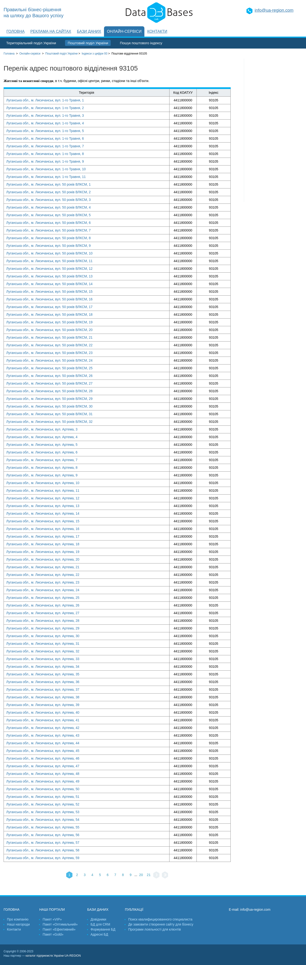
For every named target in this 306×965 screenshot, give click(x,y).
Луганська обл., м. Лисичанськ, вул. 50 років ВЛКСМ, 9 (48, 246)
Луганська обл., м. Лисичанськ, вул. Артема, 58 (42, 850)
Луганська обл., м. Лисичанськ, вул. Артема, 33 (42, 659)
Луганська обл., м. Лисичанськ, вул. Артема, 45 (42, 751)
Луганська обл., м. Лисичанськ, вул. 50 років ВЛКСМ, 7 (48, 230)
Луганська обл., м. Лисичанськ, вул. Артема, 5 (41, 445)
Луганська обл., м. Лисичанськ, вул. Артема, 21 (42, 567)
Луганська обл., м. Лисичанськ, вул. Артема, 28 (42, 621)
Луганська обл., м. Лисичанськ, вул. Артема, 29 (42, 628)
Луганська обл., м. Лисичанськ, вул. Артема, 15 (42, 521)
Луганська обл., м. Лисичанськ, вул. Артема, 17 (42, 536)
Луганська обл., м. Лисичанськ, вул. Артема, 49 (42, 781)
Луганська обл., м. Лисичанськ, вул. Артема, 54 (42, 820)
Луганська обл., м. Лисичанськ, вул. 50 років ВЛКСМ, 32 (49, 422)
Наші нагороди (18, 924)
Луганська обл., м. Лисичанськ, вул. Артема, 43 (42, 735)
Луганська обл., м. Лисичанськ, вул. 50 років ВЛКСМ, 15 (49, 291)
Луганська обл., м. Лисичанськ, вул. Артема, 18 (42, 544)
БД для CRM (100, 924)
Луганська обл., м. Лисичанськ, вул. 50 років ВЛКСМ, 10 (49, 253)
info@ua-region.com (274, 10)
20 (141, 875)
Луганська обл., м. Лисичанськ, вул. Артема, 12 (42, 498)
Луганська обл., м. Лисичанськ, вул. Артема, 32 (42, 651)
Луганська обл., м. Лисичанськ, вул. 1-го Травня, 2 (45, 108)
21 (149, 875)
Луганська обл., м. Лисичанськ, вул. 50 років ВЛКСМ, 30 (49, 406)
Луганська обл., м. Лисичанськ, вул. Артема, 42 (42, 728)
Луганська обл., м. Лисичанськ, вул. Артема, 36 (42, 682)
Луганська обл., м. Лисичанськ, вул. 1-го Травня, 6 (45, 138)
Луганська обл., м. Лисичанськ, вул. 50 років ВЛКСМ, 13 (49, 276)
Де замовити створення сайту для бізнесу (160, 924)
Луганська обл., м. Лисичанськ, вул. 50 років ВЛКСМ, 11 (49, 261)
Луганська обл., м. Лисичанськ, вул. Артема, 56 (42, 835)
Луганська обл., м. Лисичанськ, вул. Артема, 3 (41, 429)
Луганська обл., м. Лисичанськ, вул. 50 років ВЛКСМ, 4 (48, 207)
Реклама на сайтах (50, 31)
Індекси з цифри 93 (94, 53)
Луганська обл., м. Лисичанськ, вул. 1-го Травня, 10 (46, 169)
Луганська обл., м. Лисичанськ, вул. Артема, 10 (42, 483)
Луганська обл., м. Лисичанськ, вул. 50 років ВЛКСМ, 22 (49, 345)
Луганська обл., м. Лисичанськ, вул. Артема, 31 (42, 643)
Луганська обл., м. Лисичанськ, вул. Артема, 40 (42, 712)
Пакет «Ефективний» (59, 929)
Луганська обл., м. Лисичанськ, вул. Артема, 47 (42, 766)
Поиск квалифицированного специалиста (160, 919)
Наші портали (52, 909)
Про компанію (17, 919)
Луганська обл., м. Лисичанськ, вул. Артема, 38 (42, 697)
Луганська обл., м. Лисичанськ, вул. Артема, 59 (42, 858)
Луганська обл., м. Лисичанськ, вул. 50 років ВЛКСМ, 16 (49, 299)
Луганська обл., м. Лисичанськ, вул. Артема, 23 (42, 582)
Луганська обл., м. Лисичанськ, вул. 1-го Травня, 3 (45, 115)
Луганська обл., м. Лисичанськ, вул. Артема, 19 (42, 552)
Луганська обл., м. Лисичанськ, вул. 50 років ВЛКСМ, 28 (49, 391)
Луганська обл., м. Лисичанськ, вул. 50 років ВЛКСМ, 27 (49, 383)
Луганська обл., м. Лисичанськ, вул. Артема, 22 (42, 575)
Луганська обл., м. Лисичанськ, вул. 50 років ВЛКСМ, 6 (48, 223)
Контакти (157, 31)
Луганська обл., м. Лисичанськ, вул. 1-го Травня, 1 (45, 100)
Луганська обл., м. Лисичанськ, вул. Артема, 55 (42, 827)
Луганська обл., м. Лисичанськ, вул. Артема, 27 (42, 613)
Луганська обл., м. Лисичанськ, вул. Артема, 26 (42, 605)
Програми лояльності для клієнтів (154, 929)
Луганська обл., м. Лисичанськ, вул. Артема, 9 (41, 475)
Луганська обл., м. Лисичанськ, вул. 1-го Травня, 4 (45, 123)
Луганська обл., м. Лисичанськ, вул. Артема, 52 (42, 804)
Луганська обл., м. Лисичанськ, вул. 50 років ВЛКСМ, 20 (49, 330)
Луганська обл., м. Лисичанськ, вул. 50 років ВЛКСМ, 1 (48, 184)
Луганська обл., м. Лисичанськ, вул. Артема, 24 (42, 590)
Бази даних (89, 31)
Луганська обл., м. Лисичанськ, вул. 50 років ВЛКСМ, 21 (49, 337)
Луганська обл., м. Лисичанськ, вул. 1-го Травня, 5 (45, 131)
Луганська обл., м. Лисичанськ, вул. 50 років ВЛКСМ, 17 (49, 307)
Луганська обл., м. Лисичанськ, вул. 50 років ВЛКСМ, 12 (49, 268)
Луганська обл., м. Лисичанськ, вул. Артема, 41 (42, 720)
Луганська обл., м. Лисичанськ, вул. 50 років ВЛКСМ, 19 (49, 322)
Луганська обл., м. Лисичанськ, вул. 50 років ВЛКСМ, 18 (49, 314)
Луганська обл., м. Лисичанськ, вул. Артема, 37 (42, 689)
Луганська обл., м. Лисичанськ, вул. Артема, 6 (41, 452)
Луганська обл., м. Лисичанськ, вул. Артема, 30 (42, 636)
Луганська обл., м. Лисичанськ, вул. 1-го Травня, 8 (45, 154)
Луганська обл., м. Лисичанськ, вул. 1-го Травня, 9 (45, 161)
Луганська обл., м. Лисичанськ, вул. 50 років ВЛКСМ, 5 (48, 215)
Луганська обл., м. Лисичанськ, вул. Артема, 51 (42, 797)
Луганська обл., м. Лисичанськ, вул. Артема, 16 (42, 529)
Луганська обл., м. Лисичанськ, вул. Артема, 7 (41, 460)
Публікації (134, 909)
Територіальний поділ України (31, 43)
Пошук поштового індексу (141, 43)
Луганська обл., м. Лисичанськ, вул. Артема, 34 (42, 666)
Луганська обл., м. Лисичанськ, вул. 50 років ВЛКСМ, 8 (48, 238)
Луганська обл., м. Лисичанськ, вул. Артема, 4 (41, 437)
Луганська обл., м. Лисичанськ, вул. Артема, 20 (42, 559)
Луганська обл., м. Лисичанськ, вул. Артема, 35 (42, 674)
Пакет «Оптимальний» (60, 924)
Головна (15, 31)
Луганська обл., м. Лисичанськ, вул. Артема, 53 (42, 812)
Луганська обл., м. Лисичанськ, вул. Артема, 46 (42, 758)
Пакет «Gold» (53, 934)
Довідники (98, 919)
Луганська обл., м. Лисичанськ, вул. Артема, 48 (42, 774)
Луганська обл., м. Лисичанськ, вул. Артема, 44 (42, 743)
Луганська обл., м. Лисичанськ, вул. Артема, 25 (42, 598)
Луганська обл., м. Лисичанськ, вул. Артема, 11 (42, 490)
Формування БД (103, 929)
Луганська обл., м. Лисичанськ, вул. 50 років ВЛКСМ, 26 (49, 376)
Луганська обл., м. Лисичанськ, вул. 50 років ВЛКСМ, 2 (48, 192)
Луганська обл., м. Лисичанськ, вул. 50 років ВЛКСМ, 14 (49, 284)
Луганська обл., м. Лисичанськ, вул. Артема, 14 (42, 513)
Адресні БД (99, 934)
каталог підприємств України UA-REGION (53, 955)
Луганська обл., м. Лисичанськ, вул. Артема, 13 (42, 506)
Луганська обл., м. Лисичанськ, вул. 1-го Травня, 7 (45, 146)
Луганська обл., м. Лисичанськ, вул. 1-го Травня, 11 (46, 177)
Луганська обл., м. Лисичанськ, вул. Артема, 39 (42, 705)
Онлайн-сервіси (124, 31)
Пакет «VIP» (52, 919)
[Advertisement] (273, 130)
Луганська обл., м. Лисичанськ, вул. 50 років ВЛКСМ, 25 (49, 368)
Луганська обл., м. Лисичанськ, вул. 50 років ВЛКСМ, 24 (49, 360)
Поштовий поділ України (88, 43)
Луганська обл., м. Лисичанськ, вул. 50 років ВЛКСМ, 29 (49, 399)
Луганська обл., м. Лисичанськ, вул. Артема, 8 (41, 467)
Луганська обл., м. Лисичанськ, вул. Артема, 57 (42, 842)
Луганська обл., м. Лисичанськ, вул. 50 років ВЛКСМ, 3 (48, 200)
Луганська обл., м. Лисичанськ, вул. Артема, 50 (42, 789)
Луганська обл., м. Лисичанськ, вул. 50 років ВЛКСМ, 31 (49, 414)
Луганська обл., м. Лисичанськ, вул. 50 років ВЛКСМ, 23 (49, 353)
